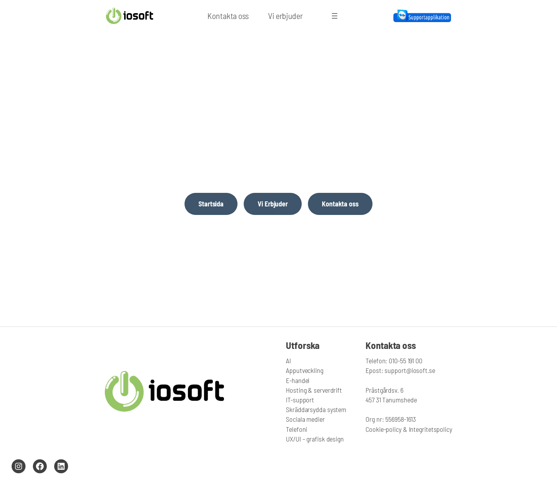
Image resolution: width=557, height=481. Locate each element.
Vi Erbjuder (273, 203)
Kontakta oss (340, 203)
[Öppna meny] (334, 16)
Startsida (211, 203)
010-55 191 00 (404, 360)
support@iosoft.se (409, 370)
